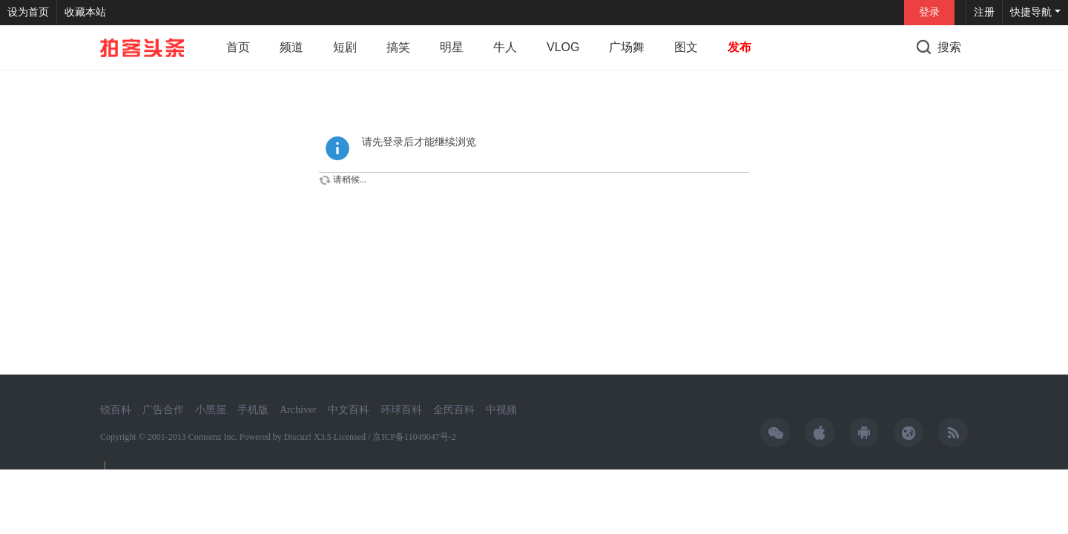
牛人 (505, 47)
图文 (686, 47)
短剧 (345, 47)
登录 (929, 12)
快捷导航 (1031, 12)
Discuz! (298, 437)
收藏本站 (85, 12)
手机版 (252, 409)
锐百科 (115, 409)
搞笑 (398, 47)
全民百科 (454, 409)
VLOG (563, 47)
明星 (452, 47)
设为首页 (28, 12)
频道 (291, 47)
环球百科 (401, 409)
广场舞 (627, 47)
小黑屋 (210, 409)
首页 (238, 47)
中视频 (501, 409)
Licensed (350, 437)
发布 (739, 47)
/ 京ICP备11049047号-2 (412, 437)
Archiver (298, 409)
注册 (984, 12)
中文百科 (348, 409)
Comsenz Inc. (214, 437)
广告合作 (163, 409)
